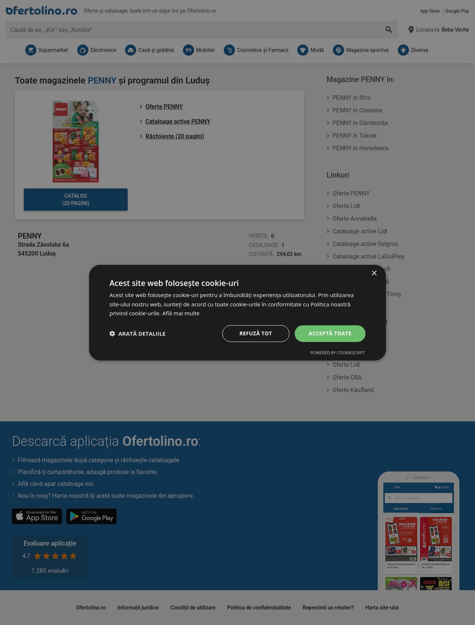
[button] (137, 333)
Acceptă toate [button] (329, 333)
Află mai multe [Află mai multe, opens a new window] (181, 313)
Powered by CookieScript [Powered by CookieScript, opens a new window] (337, 352)
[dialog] (237, 312)
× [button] (374, 273)
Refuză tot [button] (255, 333)
